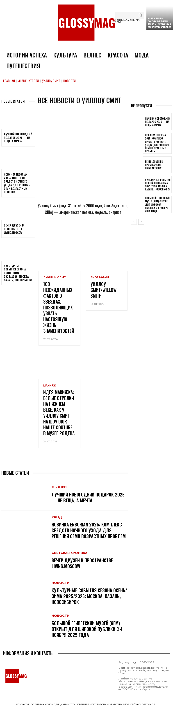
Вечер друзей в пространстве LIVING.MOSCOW (14, 228)
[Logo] (86, 23)
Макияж (49, 385)
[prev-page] (134, 222)
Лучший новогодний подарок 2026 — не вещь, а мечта (18, 137)
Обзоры (59, 487)
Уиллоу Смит (51, 80)
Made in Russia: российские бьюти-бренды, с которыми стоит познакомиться (159, 23)
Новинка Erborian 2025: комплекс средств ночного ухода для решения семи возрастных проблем (17, 183)
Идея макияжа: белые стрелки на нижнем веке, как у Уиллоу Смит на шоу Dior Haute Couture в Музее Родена (59, 413)
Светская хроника (69, 553)
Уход (57, 517)
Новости (60, 583)
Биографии (100, 277)
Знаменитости (28, 80)
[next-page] (141, 222)
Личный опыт (54, 277)
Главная (9, 80)
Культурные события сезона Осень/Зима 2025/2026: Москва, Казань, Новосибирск (18, 273)
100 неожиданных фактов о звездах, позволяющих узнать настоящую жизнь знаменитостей (58, 307)
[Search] (140, 15)
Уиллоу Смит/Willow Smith (103, 290)
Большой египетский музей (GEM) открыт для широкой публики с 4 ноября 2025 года (87, 629)
